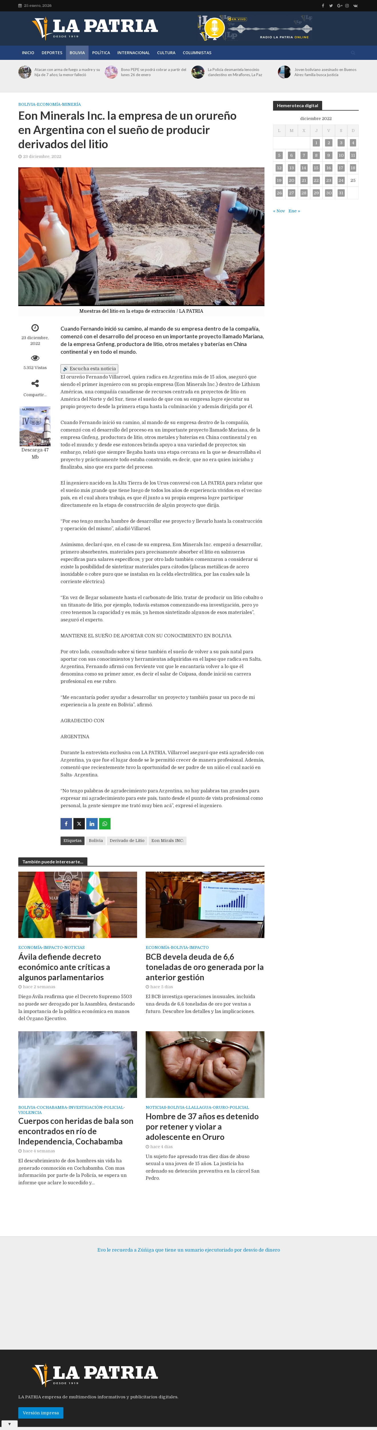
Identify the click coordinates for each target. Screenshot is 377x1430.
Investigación (86, 1107)
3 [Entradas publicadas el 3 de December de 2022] (341, 142)
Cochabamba (52, 1107)
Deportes (52, 52)
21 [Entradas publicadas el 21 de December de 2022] (304, 180)
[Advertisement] (188, 1295)
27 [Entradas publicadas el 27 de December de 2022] (291, 193)
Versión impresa (41, 1404)
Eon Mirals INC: (167, 840)
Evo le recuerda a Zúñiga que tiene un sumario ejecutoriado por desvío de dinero (188, 1241)
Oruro (220, 1107)
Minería (71, 104)
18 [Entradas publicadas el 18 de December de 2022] (353, 167)
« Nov (279, 210)
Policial (113, 1107)
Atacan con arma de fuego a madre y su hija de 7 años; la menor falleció (67, 72)
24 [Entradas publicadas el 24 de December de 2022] (341, 180)
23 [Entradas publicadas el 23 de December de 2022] (328, 180)
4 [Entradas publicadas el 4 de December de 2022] (353, 142)
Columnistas (197, 52)
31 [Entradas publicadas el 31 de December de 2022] (341, 193)
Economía (49, 104)
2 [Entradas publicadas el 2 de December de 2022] (329, 142)
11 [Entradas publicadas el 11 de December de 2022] (353, 155)
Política (101, 52)
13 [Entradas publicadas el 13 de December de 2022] (291, 167)
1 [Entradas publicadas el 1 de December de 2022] (316, 142)
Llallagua (198, 1107)
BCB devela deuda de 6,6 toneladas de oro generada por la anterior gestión (205, 967)
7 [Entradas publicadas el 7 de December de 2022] (304, 155)
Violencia (30, 1112)
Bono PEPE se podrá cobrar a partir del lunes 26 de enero (153, 72)
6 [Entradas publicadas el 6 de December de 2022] (291, 155)
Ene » (294, 210)
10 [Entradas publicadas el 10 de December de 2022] (341, 155)
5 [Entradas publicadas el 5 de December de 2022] (279, 155)
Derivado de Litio (127, 840)
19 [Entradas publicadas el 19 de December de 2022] (279, 180)
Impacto (53, 947)
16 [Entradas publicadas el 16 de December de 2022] (328, 167)
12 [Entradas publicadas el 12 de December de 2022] (279, 167)
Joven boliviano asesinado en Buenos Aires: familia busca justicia (325, 72)
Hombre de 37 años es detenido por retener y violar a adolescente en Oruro (202, 1126)
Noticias (74, 947)
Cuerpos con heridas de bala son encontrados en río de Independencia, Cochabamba (75, 1131)
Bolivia (77, 52)
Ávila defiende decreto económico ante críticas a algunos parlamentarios (64, 967)
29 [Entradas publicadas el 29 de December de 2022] (316, 193)
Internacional (133, 52)
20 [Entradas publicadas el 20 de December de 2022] (291, 180)
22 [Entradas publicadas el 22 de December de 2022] (316, 180)
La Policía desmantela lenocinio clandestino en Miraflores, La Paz (235, 72)
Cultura (166, 52)
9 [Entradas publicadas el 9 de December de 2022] (328, 155)
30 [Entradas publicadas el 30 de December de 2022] (329, 193)
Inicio (28, 52)
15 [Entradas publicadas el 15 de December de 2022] (316, 167)
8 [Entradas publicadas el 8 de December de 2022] (316, 155)
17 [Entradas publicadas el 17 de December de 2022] (341, 167)
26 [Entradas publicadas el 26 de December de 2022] (279, 193)
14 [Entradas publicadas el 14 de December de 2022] (304, 167)
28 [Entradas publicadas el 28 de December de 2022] (303, 193)
